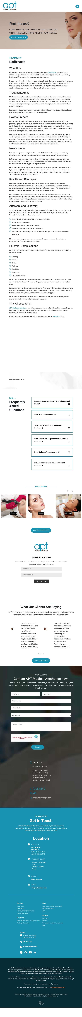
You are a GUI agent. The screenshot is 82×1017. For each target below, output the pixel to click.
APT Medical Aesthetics (17, 308)
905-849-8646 (27, 942)
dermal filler (52, 72)
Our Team (45, 918)
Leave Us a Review (41, 661)
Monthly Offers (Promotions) (25, 911)
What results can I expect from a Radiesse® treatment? (51, 440)
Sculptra (41, 513)
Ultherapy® (68, 513)
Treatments (20, 906)
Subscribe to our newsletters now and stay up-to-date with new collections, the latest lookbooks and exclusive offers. (41, 563)
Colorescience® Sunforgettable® (52, 906)
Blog (43, 925)
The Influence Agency (51, 996)
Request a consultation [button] (18, 37)
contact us (56, 316)
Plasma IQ (14, 513)
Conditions (20, 908)
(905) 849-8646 (36, 879)
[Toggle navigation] (77, 6)
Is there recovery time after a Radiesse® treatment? (49, 464)
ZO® (43, 911)
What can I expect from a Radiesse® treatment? (48, 426)
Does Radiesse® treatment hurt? (47, 452)
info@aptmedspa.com (41, 797)
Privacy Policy (63, 994)
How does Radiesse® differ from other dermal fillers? (52, 402)
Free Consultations (22, 913)
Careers (44, 921)
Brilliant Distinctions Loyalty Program (28, 921)
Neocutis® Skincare (48, 908)
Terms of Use (54, 994)
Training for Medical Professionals (52, 923)
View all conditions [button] (41, 530)
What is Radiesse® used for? (45, 414)
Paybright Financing (23, 923)
